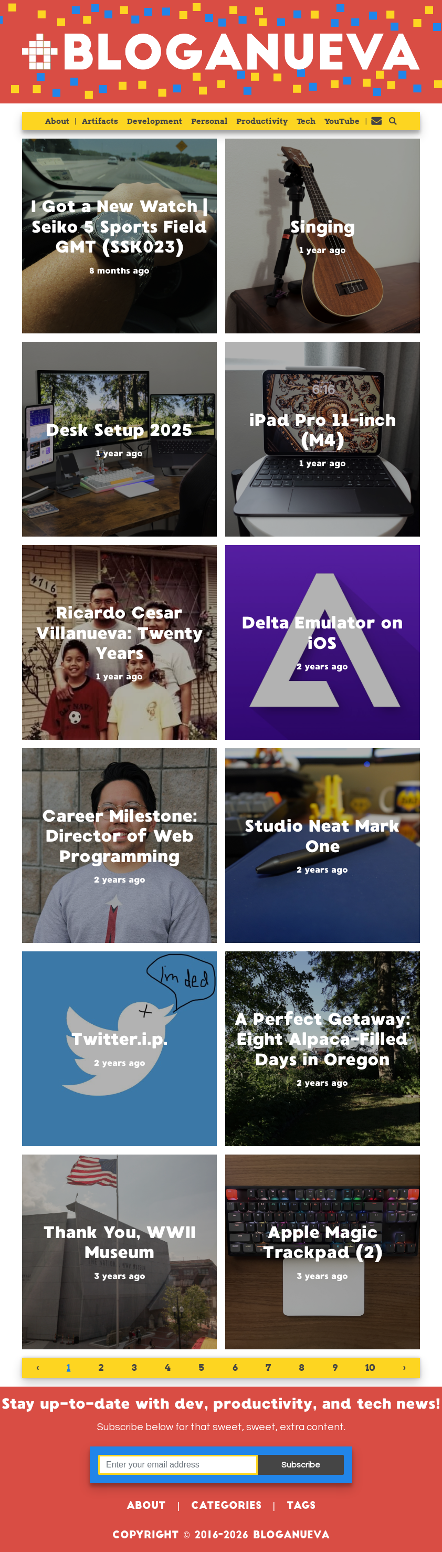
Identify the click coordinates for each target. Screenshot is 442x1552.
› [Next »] (404, 1367)
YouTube (342, 121)
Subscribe (300, 1465)
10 (370, 1367)
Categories (226, 1507)
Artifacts (100, 121)
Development (154, 121)
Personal (209, 121)
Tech (306, 121)
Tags (301, 1507)
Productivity (262, 121)
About (57, 121)
